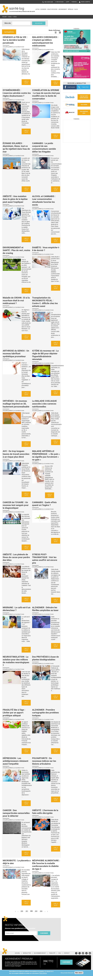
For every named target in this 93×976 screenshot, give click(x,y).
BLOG (76, 9)
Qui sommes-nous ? (40, 953)
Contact (66, 953)
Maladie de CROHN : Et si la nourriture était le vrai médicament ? (16, 300)
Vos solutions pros (84, 112)
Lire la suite (26, 82)
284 (41, 911)
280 (22, 911)
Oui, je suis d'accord (67, 973)
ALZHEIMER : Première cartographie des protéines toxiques (45, 713)
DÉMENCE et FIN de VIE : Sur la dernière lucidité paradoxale (15, 40)
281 (27, 911)
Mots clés (8, 23)
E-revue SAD (59, 2)
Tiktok (86, 953)
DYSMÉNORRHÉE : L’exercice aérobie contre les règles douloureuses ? (17, 93)
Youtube (90, 953)
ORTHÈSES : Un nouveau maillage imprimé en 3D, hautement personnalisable (16, 404)
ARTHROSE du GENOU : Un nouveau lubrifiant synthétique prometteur (16, 353)
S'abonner (44, 933)
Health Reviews (52, 9)
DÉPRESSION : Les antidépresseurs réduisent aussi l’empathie (15, 761)
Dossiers (43, 9)
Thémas (74, 2)
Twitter (79, 953)
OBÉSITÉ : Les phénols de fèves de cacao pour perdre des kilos (16, 557)
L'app (67, 2)
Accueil (4, 16)
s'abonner (66, 962)
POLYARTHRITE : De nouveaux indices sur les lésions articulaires (44, 761)
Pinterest (83, 953)
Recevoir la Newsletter (77, 83)
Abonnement (62, 9)
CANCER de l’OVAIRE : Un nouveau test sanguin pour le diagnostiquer (16, 505)
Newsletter (27, 953)
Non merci (78, 972)
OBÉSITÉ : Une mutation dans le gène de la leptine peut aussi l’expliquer (15, 199)
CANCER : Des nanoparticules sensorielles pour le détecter (16, 813)
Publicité (52, 953)
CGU (59, 953)
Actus (37, 9)
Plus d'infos (43, 973)
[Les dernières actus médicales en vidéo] (76, 142)
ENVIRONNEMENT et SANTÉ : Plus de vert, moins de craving (16, 250)
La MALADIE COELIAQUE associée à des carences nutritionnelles (44, 404)
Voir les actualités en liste (55, 32)
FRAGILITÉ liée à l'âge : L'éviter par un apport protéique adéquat (14, 713)
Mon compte (85, 2)
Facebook (76, 953)
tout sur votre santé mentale (84, 97)
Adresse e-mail (10, 930)
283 (36, 911)
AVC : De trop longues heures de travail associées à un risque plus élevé (16, 454)
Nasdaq (83, 8)
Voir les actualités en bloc (60, 32)
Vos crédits (84, 104)
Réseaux (70, 9)
